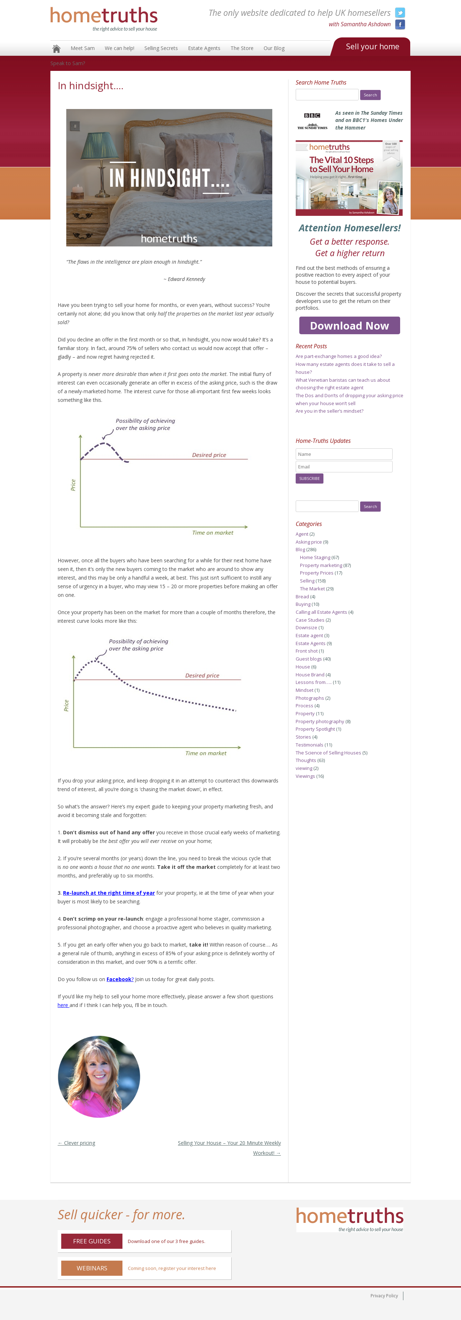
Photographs (310, 698)
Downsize (306, 627)
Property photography (320, 721)
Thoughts (306, 760)
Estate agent (309, 635)
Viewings (305, 776)
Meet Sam (83, 48)
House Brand (310, 674)
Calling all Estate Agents (321, 612)
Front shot (307, 651)
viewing (304, 768)
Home (56, 49)
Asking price (309, 542)
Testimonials (309, 744)
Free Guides (92, 1241)
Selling (307, 580)
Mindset (304, 690)
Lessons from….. (314, 682)
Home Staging (315, 557)
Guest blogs (309, 659)
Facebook (119, 979)
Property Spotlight (315, 729)
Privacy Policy (384, 1296)
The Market (312, 588)
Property (305, 713)
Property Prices (317, 573)
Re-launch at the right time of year (109, 892)
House (303, 666)
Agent (302, 534)
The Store (242, 48)
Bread (302, 596)
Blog (300, 549)
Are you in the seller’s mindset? (329, 411)
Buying (303, 604)
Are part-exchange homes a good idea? (339, 356)
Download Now (349, 325)
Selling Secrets (161, 48)
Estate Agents (204, 48)
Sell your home (372, 46)
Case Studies (310, 620)
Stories (303, 737)
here (63, 1005)
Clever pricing (76, 1142)
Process (304, 705)
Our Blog (274, 48)
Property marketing (321, 565)
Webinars (92, 1268)
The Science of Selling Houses (328, 752)
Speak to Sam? (67, 63)
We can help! (119, 48)
